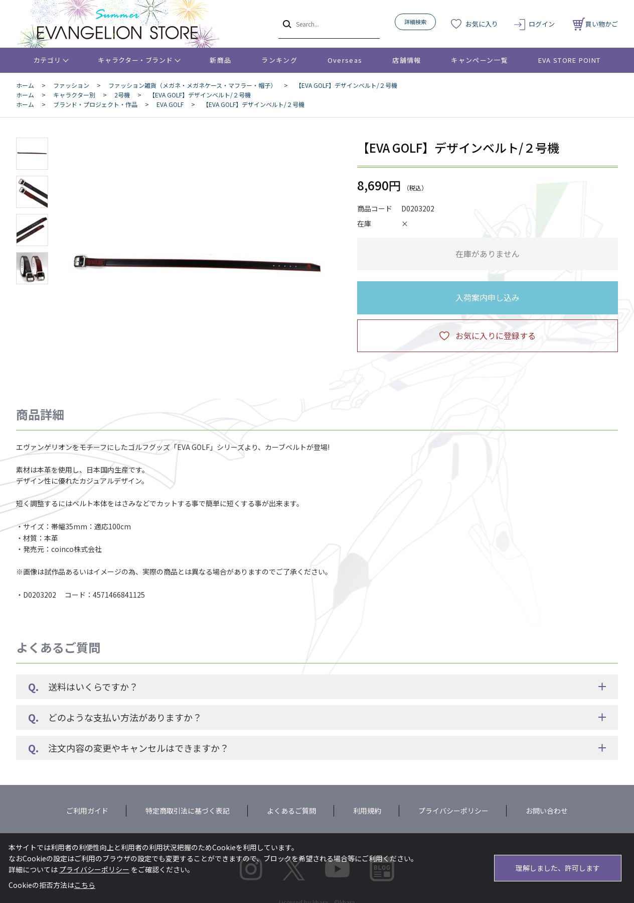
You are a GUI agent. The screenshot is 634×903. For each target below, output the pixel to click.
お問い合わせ (547, 811)
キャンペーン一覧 (479, 60)
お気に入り (481, 24)
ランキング (279, 60)
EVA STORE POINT (569, 60)
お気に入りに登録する (495, 335)
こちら (84, 885)
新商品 (220, 60)
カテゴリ (47, 60)
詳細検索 (415, 22)
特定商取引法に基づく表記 (187, 811)
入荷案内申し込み (487, 297)
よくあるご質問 (291, 811)
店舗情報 (406, 60)
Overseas (345, 60)
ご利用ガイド (87, 811)
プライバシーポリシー (453, 811)
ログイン (542, 24)
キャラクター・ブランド (135, 60)
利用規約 (367, 811)
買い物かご (595, 24)
